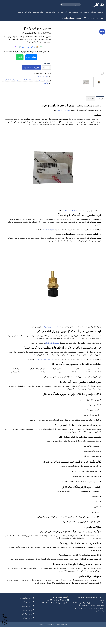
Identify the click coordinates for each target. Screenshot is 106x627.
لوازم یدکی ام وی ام (97, 12)
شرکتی (46, 83)
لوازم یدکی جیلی (73, 12)
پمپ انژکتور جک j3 (71, 210)
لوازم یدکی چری (62, 12)
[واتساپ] (5, 622)
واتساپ (18, 57)
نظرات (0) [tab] (91, 98)
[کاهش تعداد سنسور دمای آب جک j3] (50, 67)
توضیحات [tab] (100, 98)
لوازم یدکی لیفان (50, 12)
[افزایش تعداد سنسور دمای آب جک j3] (43, 67)
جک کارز (98, 4)
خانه (102, 18)
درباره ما (20, 12)
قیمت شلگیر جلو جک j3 (50, 326)
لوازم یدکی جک (84, 12)
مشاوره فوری (32, 57)
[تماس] (5, 615)
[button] (102, 73)
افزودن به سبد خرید (31, 67)
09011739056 (57, 597)
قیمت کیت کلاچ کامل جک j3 (44, 359)
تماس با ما (28, 12)
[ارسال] (62, 4)
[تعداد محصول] (47, 67)
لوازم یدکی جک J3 (91, 18)
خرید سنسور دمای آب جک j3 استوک (36, 79)
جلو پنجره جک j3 (48, 229)
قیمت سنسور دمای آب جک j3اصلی (15, 79)
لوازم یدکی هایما (38, 12)
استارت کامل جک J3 (52, 343)
